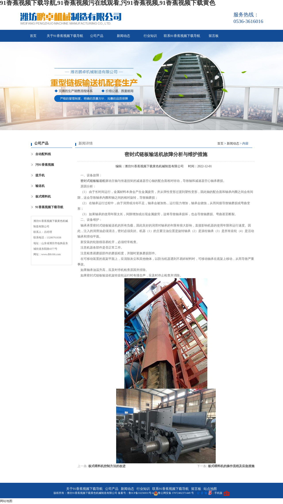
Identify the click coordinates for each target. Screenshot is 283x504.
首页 (33, 36)
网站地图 (6, 501)
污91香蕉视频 (44, 164)
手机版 (218, 492)
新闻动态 (123, 36)
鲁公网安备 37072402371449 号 (174, 492)
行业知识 (150, 36)
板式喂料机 (43, 196)
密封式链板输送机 (93, 181)
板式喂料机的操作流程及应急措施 (231, 466)
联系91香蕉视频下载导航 (182, 36)
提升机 (40, 175)
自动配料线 (43, 154)
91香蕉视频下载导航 (49, 207)
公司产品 (96, 36)
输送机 (40, 186)
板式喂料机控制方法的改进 (106, 466)
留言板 (214, 36)
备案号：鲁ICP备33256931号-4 (136, 492)
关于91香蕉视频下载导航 (65, 36)
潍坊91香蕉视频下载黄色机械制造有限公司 (154, 166)
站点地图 (210, 489)
